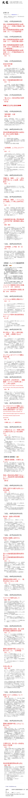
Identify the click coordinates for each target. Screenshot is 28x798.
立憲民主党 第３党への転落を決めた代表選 (13, 745)
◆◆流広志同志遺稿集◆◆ (13, 105)
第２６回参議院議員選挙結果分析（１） (13, 554)
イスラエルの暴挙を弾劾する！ (13, 300)
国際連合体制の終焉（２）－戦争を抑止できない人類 (13, 581)
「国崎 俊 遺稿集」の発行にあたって (13, 460)
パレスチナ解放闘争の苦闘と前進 (13, 290)
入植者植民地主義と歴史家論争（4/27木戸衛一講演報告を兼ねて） (13, 221)
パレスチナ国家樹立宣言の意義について (13, 286)
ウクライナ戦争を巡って (11, 598)
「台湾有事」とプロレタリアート (13, 149)
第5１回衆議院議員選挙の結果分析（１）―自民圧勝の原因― (13, 41)
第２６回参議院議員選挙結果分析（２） (13, 559)
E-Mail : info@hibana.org (11, 786)
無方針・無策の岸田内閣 (11, 517)
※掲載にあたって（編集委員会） (13, 422)
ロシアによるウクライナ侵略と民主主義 (13, 356)
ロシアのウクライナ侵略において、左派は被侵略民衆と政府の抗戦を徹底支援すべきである (14, 412)
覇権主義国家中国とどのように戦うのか (13, 725)
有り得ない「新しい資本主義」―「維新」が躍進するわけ (13, 334)
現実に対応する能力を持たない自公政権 (13, 490)
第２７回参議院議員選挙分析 (13, 81)
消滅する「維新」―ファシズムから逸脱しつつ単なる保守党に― (13, 202)
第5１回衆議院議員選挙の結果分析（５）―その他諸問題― (14, 30)
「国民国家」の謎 (9, 115)
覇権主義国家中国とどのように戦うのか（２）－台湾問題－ (13, 650)
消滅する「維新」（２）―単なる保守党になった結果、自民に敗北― (13, 180)
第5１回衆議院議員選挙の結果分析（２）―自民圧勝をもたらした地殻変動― (13, 46)
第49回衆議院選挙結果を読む (13, 764)
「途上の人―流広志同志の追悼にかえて (13, 99)
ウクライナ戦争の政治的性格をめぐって (13, 316)
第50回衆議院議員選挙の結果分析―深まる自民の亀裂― (13, 134)
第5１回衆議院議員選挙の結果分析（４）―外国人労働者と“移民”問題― (14, 26)
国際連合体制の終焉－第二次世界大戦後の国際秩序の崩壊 (13, 630)
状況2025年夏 (8, 65)
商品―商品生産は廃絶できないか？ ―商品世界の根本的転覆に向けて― (14, 477)
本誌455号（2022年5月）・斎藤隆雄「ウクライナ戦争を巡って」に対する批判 (14, 384)
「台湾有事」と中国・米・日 (13, 247)
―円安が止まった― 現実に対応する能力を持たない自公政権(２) (14, 432)
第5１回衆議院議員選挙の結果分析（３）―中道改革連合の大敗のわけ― (13, 53)
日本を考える (7, 667)
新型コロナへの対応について (13, 696)
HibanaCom (14, 14)
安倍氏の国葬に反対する (11, 539)
